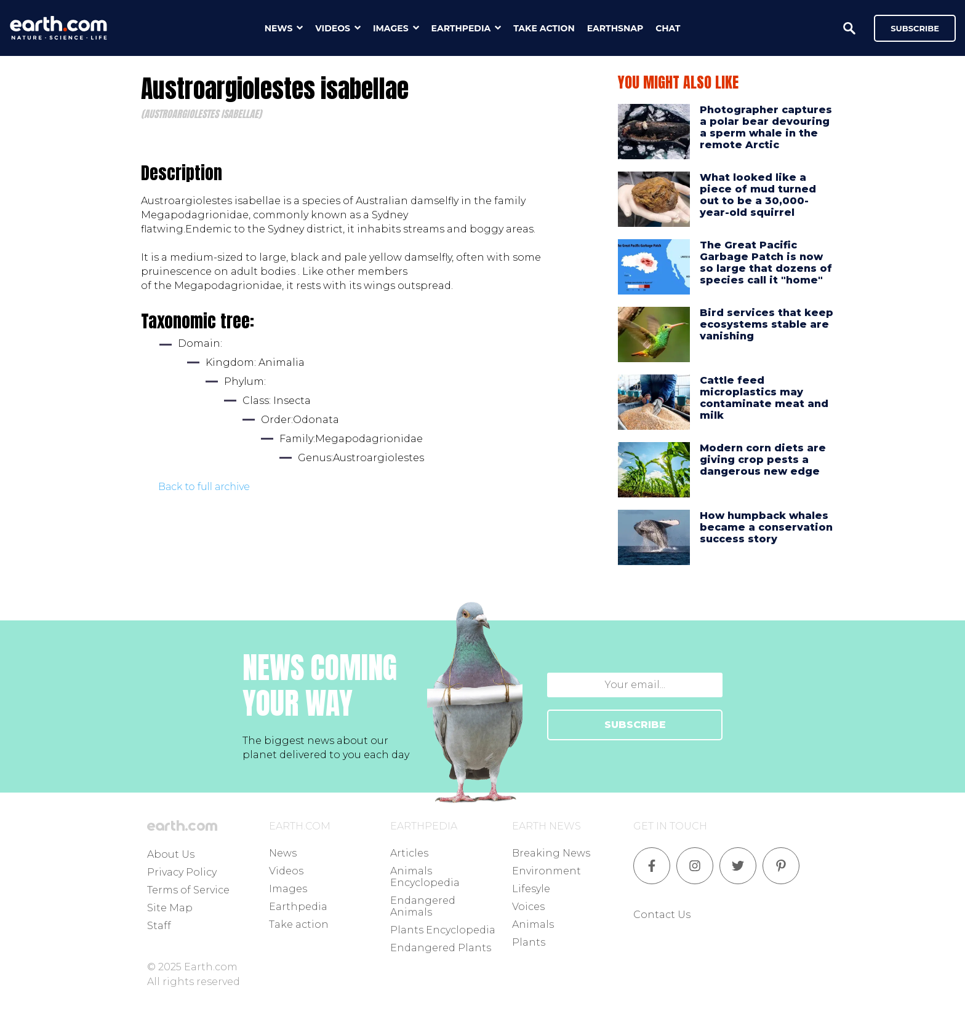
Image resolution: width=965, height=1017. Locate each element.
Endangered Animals (422, 906)
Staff (159, 926)
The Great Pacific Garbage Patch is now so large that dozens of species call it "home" (766, 263)
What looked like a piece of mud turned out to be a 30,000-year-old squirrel (758, 195)
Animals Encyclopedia (425, 876)
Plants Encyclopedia (442, 930)
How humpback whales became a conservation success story (766, 527)
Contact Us (662, 914)
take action (544, 28)
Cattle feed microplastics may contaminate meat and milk (764, 398)
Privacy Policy (182, 872)
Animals (533, 924)
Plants (528, 942)
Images (288, 889)
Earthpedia (298, 906)
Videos (286, 871)
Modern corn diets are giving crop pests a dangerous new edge (763, 459)
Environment (546, 871)
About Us (170, 854)
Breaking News (551, 853)
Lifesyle (531, 889)
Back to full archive (204, 487)
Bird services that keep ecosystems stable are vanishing (766, 324)
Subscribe (915, 28)
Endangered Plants (440, 948)
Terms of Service (188, 890)
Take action (299, 924)
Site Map (170, 908)
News (283, 853)
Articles (409, 853)
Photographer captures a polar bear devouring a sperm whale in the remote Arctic (766, 127)
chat (667, 28)
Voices (528, 906)
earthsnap (615, 28)
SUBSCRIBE (635, 724)
